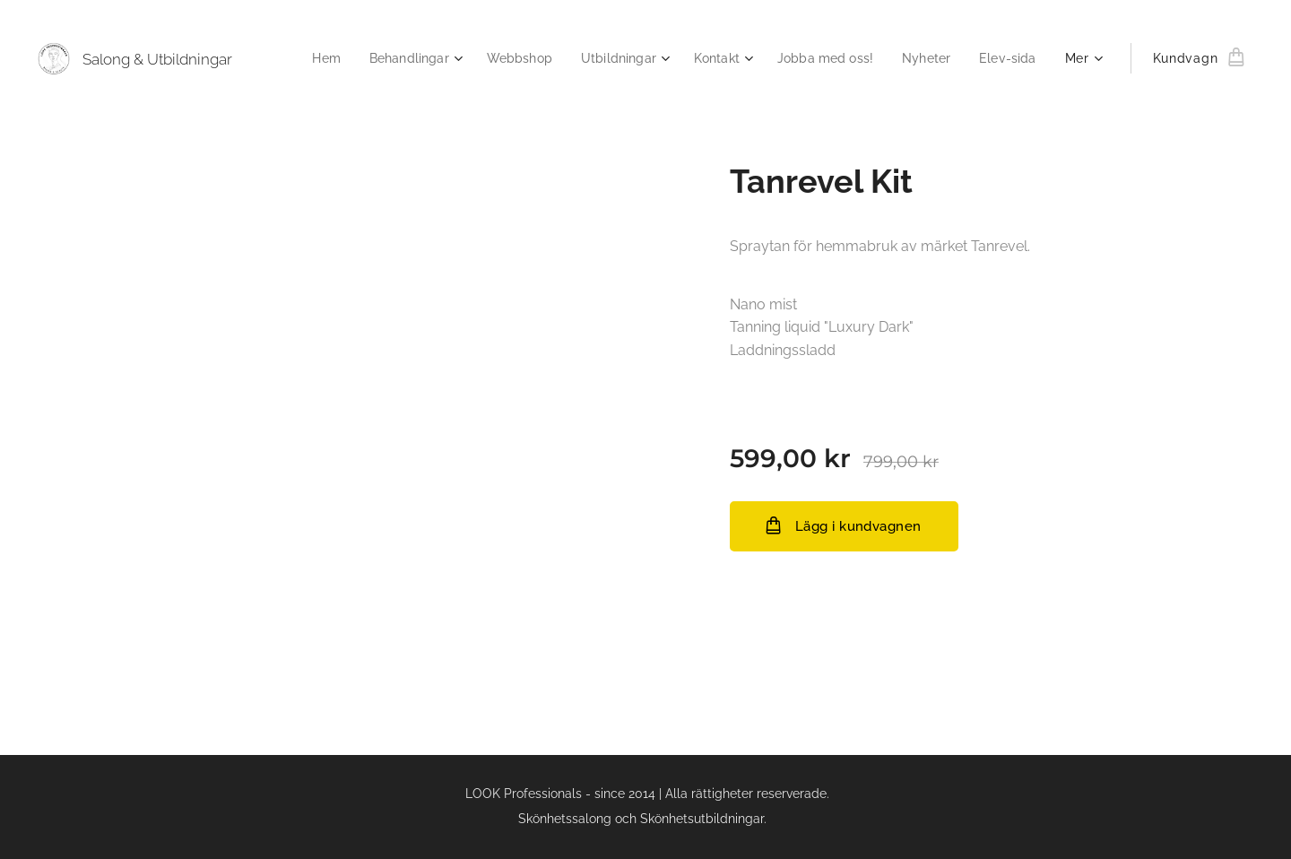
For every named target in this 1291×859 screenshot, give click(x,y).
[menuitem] (297, 58)
